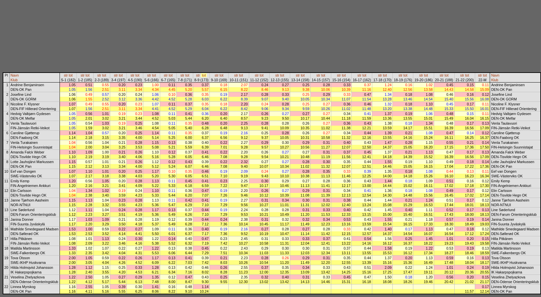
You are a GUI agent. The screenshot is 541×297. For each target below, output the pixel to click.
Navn (15, 75)
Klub (14, 80)
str (66, 75)
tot (71, 75)
